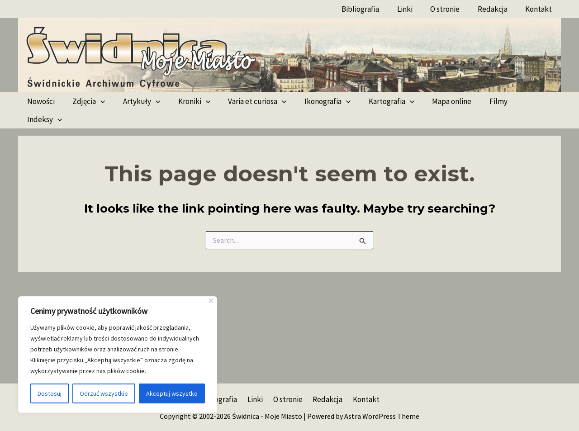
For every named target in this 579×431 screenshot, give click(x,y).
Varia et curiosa (246, 101)
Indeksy (519, 101)
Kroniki (185, 101)
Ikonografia (314, 101)
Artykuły (135, 101)
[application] (96, 101)
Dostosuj (50, 393)
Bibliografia (371, 9)
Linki (413, 9)
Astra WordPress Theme (381, 416)
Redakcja (496, 9)
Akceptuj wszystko (172, 393)
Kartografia (375, 101)
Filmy (477, 101)
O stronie (451, 9)
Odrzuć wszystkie (104, 393)
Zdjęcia (85, 101)
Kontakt (540, 9)
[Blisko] (211, 300)
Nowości (39, 101)
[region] (117, 354)
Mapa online (433, 101)
